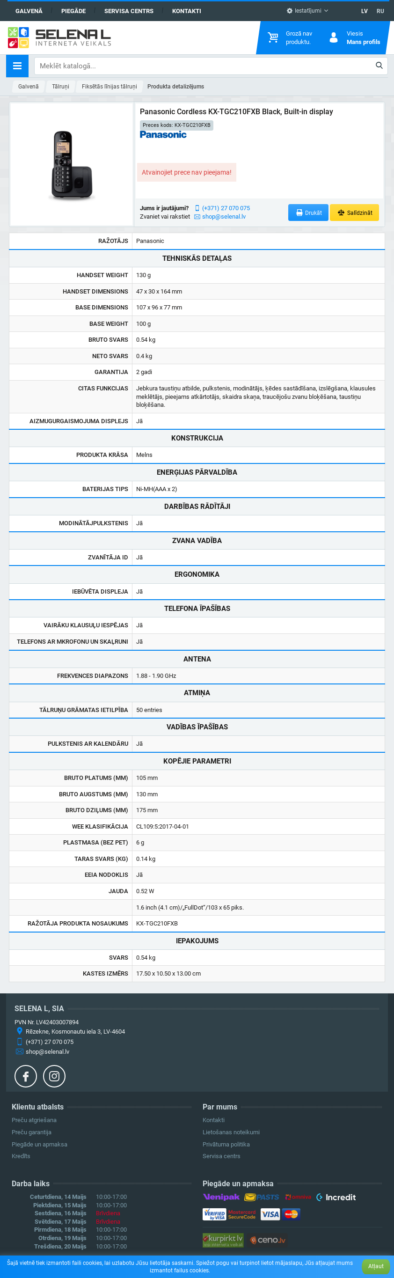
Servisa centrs (128, 11)
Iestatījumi (304, 11)
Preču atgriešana (34, 1120)
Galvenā (29, 11)
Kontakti (186, 11)
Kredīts (21, 1156)
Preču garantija (31, 1132)
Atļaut (376, 1266)
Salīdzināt (354, 212)
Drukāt (308, 212)
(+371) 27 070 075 (226, 208)
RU (380, 11)
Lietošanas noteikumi (231, 1132)
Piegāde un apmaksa (39, 1144)
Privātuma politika (226, 1144)
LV (364, 11)
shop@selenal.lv (224, 216)
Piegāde (73, 11)
